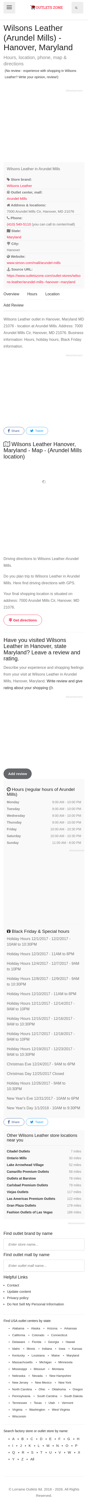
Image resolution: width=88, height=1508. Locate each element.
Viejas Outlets (17, 1192)
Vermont (67, 1403)
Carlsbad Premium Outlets (27, 1185)
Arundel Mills (17, 199)
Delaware (18, 1342)
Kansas (77, 1348)
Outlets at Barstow (21, 1178)
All (32, 1459)
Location (52, 294)
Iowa (62, 1348)
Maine (55, 1355)
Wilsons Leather (19, 186)
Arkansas (70, 1328)
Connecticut (59, 1335)
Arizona (52, 1328)
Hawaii (70, 1342)
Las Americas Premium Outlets (31, 1199)
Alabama (18, 1328)
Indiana (47, 1348)
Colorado (38, 1335)
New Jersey (20, 1382)
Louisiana (38, 1355)
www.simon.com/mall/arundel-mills (34, 263)
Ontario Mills (17, 1158)
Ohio (42, 1389)
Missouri (39, 1369)
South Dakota (73, 1396)
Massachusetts (22, 1362)
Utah (52, 1403)
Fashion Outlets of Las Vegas (30, 1212)
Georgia (53, 1342)
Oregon (78, 1389)
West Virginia (61, 1409)
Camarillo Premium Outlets (28, 1171)
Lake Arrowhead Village (25, 1165)
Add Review (13, 305)
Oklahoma (59, 1389)
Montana (58, 1369)
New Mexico (43, 1382)
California (18, 1335)
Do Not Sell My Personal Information (35, 1304)
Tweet (36, 431)
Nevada (37, 1376)
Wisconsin (19, 1416)
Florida (36, 1342)
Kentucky (18, 1355)
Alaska (35, 1328)
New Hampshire (60, 1376)
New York (64, 1382)
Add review (17, 774)
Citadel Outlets (18, 1151)
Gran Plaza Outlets (21, 1205)
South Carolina (47, 1396)
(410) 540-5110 (19, 224)
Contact (13, 1285)
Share (13, 431)
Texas (38, 1403)
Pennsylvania (21, 1396)
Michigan (45, 1362)
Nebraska (18, 1376)
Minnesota (65, 1362)
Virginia (17, 1409)
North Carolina (22, 1389)
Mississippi (19, 1369)
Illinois (31, 1348)
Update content (19, 1291)
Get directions (23, 620)
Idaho (16, 1348)
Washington (37, 1409)
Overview (11, 294)
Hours (32, 294)
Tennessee (19, 1403)
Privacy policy (18, 1298)
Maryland (14, 237)
